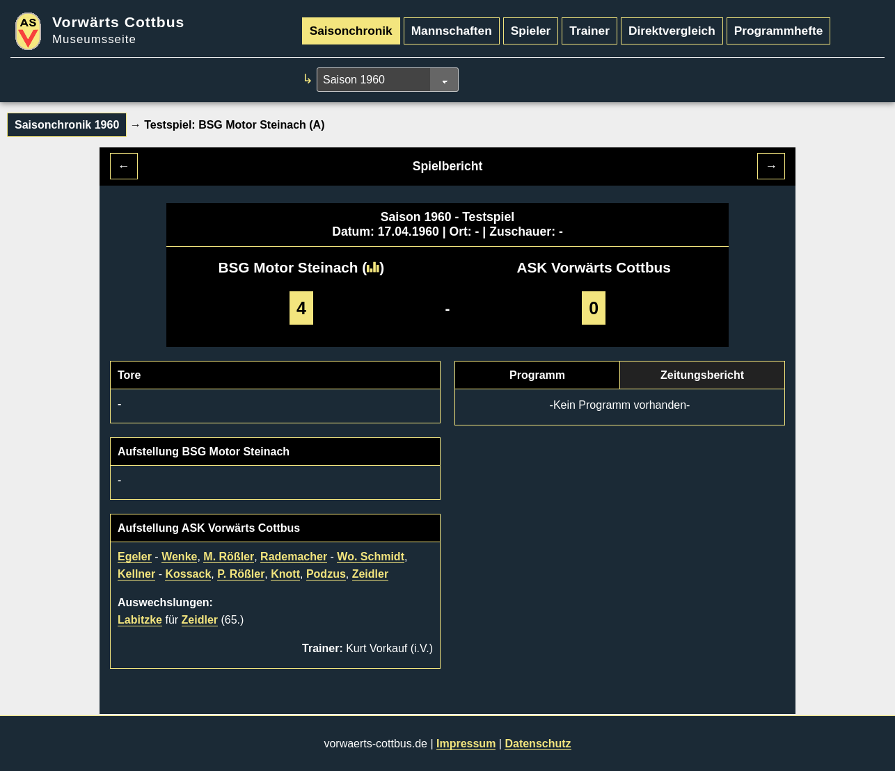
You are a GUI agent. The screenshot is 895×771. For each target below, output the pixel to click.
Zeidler (370, 574)
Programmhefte (778, 31)
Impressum (466, 743)
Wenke (179, 556)
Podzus (326, 574)
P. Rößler (240, 574)
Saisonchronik (351, 31)
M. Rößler (228, 556)
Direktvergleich (671, 31)
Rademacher (293, 556)
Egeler (135, 556)
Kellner (136, 574)
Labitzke (140, 620)
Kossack (188, 574)
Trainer (589, 31)
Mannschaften (451, 31)
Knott (285, 574)
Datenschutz (538, 743)
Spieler (531, 31)
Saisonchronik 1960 (67, 125)
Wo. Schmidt (370, 556)
